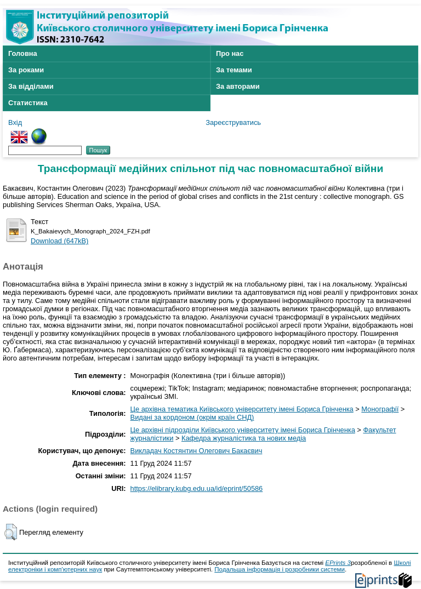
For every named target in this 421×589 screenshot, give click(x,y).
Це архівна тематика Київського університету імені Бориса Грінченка (242, 409)
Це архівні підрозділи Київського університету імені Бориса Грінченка (242, 430)
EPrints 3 (338, 562)
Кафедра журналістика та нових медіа (243, 438)
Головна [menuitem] (22, 53)
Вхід (15, 122)
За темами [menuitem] (234, 70)
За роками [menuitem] (26, 70)
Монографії (380, 409)
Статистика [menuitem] (28, 103)
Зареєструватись (233, 122)
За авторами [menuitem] (238, 86)
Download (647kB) (59, 241)
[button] (10, 532)
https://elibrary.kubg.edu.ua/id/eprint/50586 (196, 488)
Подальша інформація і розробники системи (279, 569)
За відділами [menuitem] (31, 86)
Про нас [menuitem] (229, 53)
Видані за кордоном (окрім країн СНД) (192, 417)
